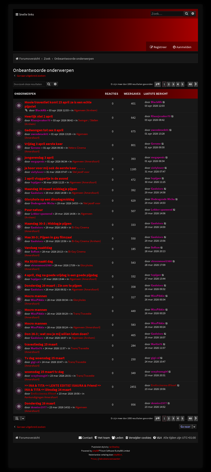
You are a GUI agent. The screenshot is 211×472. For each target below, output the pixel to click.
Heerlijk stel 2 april (39, 116)
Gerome (36, 148)
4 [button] (178, 84)
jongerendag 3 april (39, 157)
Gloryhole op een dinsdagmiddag (49, 199)
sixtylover (37, 172)
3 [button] (173, 84)
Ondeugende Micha (43, 203)
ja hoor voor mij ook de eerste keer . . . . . (55, 168)
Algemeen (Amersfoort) (86, 161)
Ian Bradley (114, 446)
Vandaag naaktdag (38, 248)
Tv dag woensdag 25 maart (45, 358)
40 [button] (190, 84)
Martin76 (36, 348)
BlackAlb (40, 110)
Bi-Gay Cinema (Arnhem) (86, 241)
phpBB (96, 450)
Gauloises (37, 193)
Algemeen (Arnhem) (85, 110)
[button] (157, 84)
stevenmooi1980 (41, 265)
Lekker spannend (41, 214)
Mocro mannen (36, 296)
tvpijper (36, 182)
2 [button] (168, 84)
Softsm (35, 251)
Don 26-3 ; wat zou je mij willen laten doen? (57, 334)
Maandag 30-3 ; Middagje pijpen (48, 223)
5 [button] (182, 84)
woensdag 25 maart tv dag (44, 372)
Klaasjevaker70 (40, 120)
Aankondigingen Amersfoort (41, 397)
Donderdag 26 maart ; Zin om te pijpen (53, 285)
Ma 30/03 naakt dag (39, 261)
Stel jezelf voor (81, 172)
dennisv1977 (39, 407)
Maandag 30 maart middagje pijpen (51, 189)
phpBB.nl (117, 454)
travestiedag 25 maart (41, 344)
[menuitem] (182, 47)
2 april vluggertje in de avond (46, 178)
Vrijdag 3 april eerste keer (44, 144)
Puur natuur (34, 210)
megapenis (38, 161)
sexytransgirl (39, 376)
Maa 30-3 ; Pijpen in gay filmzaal (48, 237)
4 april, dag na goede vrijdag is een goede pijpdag (61, 275)
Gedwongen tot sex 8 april (44, 130)
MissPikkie (38, 300)
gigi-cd (35, 362)
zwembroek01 (39, 134)
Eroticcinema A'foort (43, 393)
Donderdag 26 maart (40, 403)
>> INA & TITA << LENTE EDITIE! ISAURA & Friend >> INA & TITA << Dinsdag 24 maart (63, 387)
